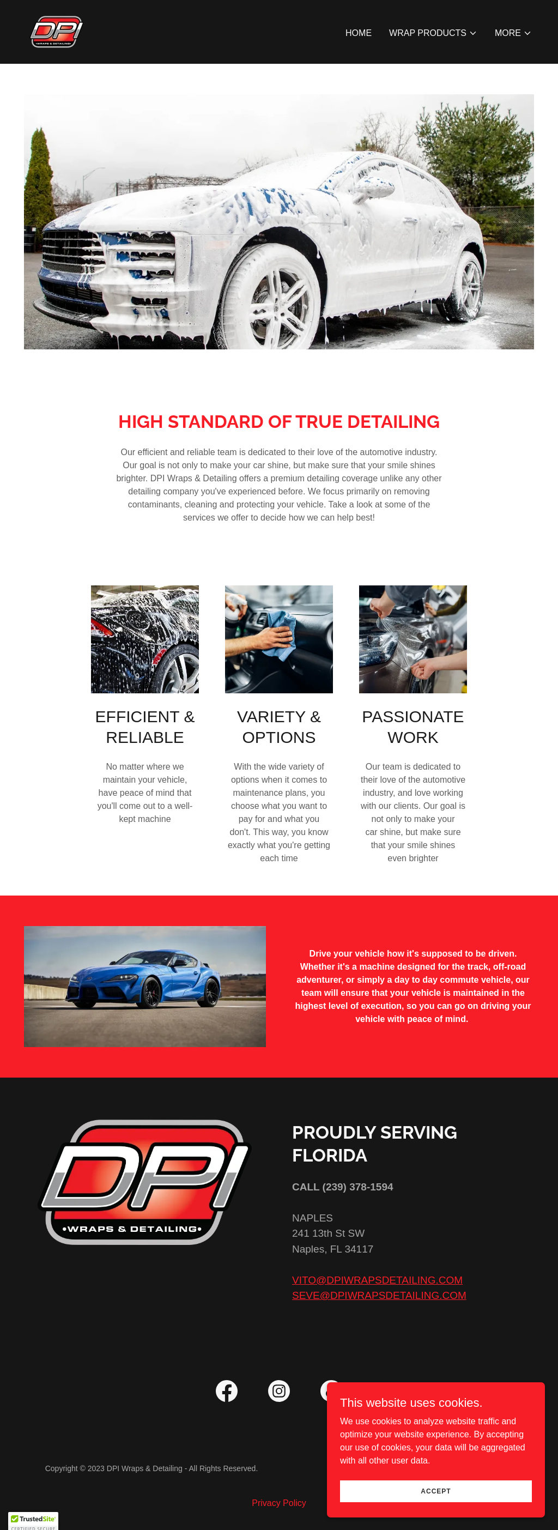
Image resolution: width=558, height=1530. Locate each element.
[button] (433, 33)
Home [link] (358, 33)
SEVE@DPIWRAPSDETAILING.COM (379, 1295)
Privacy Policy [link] (279, 1503)
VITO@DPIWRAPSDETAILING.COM (377, 1280)
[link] (56, 31)
